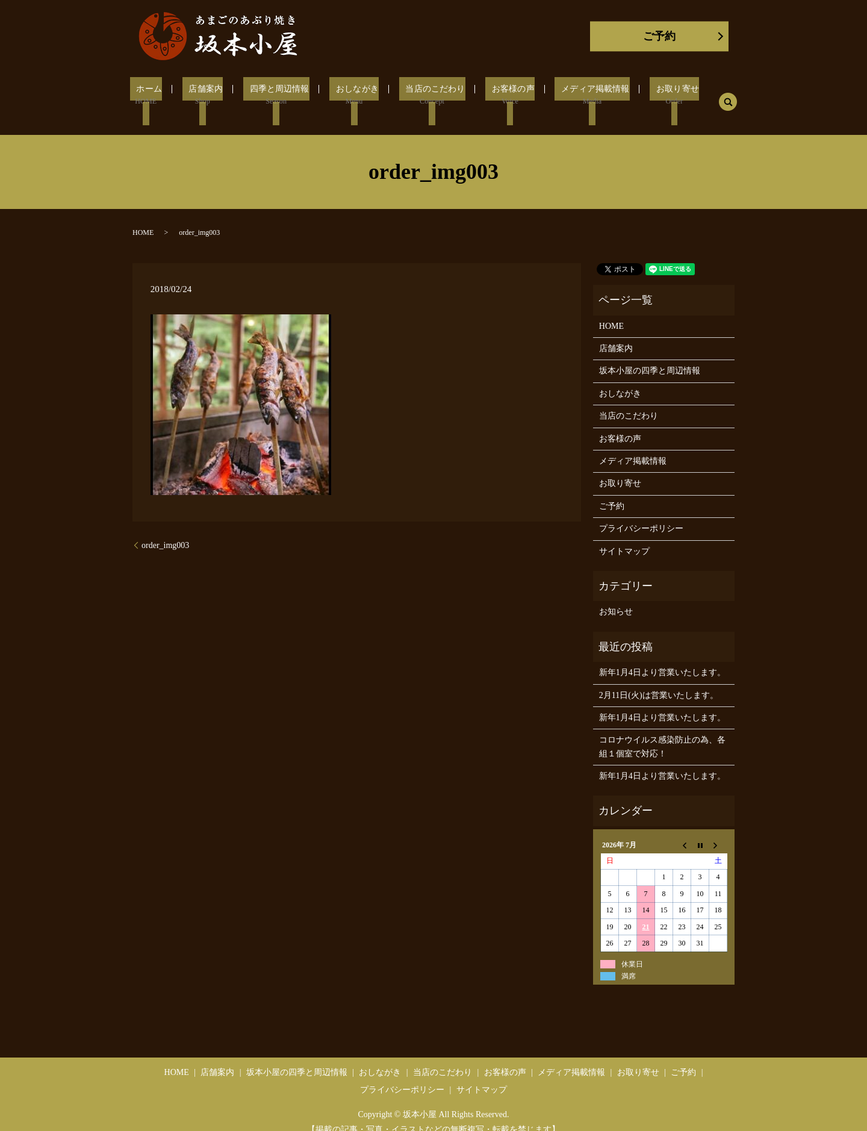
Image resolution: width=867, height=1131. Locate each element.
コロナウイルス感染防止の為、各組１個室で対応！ (662, 732)
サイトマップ (624, 536)
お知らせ (616, 597)
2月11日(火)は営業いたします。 (658, 680)
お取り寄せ (658, 95)
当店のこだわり (429, 95)
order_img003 (165, 530)
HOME (143, 218)
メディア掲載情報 (580, 95)
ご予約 (659, 36)
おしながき (356, 95)
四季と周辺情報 (282, 95)
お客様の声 (502, 95)
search (709, 95)
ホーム (162, 95)
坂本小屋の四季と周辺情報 (649, 356)
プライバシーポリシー (641, 514)
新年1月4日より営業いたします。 (662, 657)
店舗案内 (213, 95)
